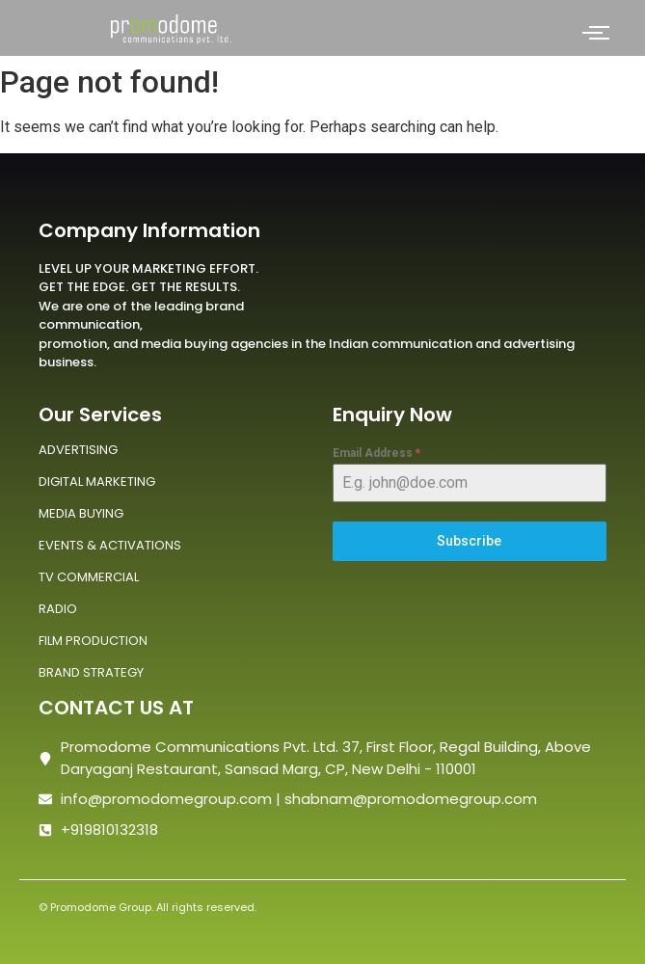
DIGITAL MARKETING (97, 481)
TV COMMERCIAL (89, 577)
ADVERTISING (78, 450)
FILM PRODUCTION (93, 640)
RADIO (58, 609)
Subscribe (469, 541)
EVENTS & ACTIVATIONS (110, 545)
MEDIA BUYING (81, 513)
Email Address (376, 453)
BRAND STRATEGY (91, 672)
